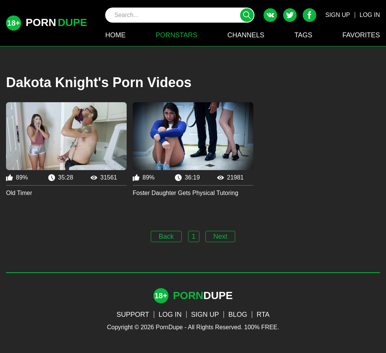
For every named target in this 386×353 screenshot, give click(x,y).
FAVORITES (361, 35)
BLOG (237, 314)
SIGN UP (337, 15)
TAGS (303, 35)
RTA (263, 314)
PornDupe (169, 327)
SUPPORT (132, 314)
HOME (115, 35)
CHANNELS (245, 35)
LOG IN (370, 15)
